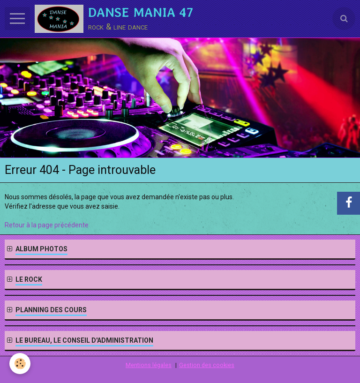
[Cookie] (19, 363)
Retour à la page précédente (47, 225)
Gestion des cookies (206, 364)
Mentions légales (149, 364)
